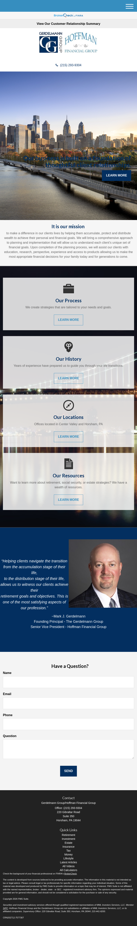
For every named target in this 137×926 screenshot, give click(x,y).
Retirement (68, 835)
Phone (7, 715)
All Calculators (68, 870)
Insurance (68, 846)
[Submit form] (68, 771)
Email (7, 694)
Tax (68, 850)
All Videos (68, 866)
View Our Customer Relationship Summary (68, 23)
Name (7, 673)
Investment (68, 838)
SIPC (5, 908)
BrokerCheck (70, 873)
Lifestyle (68, 858)
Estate (68, 842)
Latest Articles (68, 862)
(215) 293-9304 (68, 65)
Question (9, 736)
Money (68, 854)
